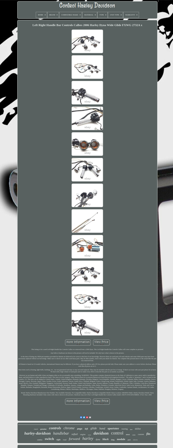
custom (141, 434)
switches (39, 440)
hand (102, 428)
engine (83, 434)
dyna (98, 439)
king (112, 440)
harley (87, 438)
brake (89, 435)
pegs (79, 429)
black (106, 439)
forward (74, 439)
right (58, 440)
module (121, 439)
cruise (133, 435)
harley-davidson (37, 433)
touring (125, 429)
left (86, 428)
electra (135, 440)
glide (93, 428)
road (64, 440)
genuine (43, 429)
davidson (101, 433)
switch (49, 439)
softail (75, 434)
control (117, 433)
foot (131, 429)
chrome (69, 428)
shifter (138, 428)
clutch (36, 429)
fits (148, 433)
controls (55, 428)
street (128, 434)
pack (129, 440)
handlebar (61, 433)
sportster (113, 428)
